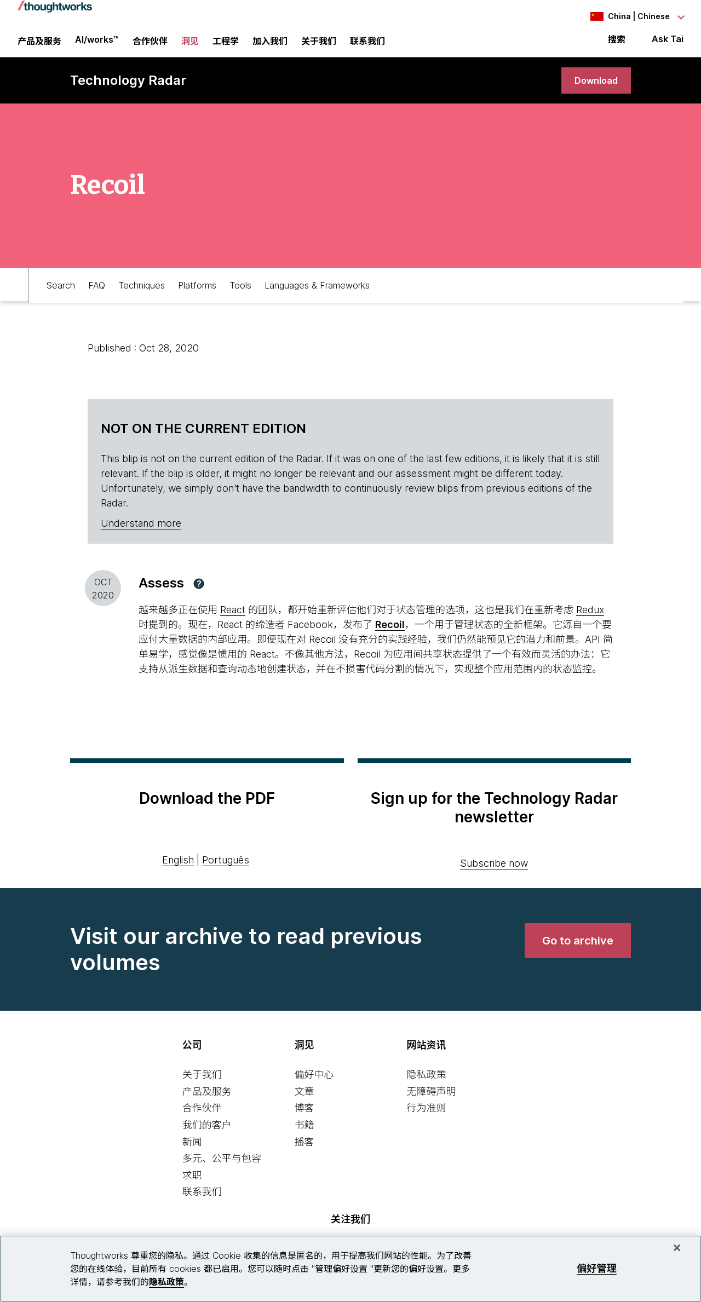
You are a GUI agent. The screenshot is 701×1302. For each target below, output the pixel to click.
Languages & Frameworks (317, 293)
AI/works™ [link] (97, 44)
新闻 (192, 1151)
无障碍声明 (431, 1101)
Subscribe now (494, 873)
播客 (304, 1151)
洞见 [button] (190, 46)
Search (61, 293)
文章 (304, 1101)
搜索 (616, 44)
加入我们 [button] (270, 46)
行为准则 (426, 1118)
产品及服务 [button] (39, 46)
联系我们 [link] (367, 46)
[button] (198, 592)
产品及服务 (207, 1101)
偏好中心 (314, 1084)
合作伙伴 (202, 1118)
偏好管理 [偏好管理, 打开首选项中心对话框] (597, 1268)
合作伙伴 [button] (150, 46)
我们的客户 (207, 1134)
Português (225, 869)
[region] (350, 1268)
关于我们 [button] (318, 46)
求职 (192, 1184)
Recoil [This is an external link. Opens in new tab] (390, 634)
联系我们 (202, 1201)
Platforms (197, 293)
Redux (590, 619)
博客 (304, 1118)
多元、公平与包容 (221, 1168)
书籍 (304, 1134)
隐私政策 (426, 1084)
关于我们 (202, 1084)
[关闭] (677, 1248)
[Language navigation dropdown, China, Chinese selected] (623, 16)
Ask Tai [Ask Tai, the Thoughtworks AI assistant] (667, 44)
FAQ (96, 293)
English (178, 869)
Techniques (141, 293)
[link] (593, 89)
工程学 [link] (225, 46)
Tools (240, 293)
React (232, 619)
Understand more (141, 533)
